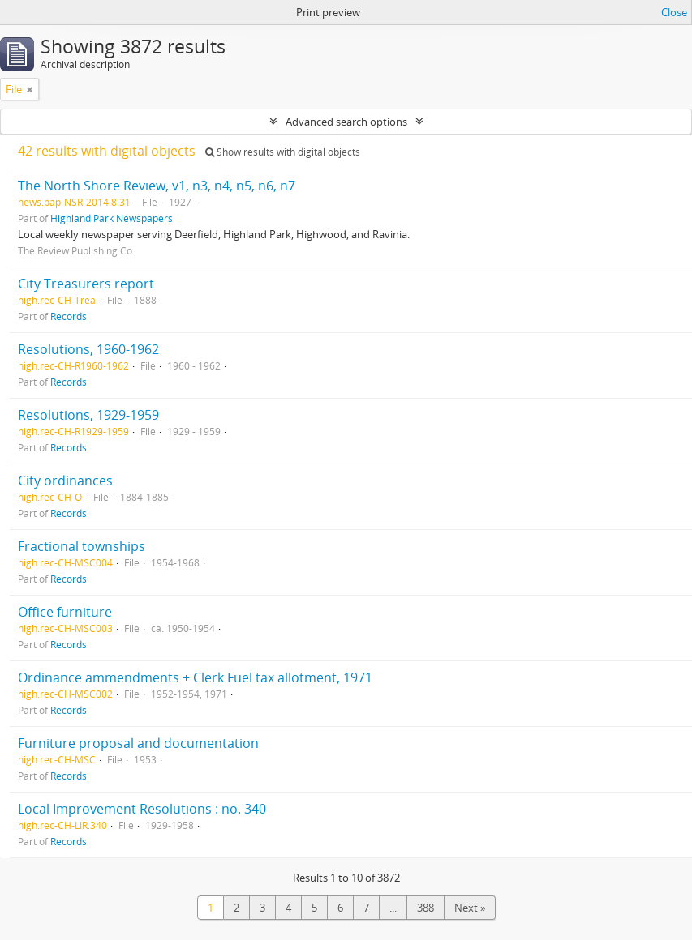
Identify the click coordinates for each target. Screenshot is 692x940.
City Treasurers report (86, 284)
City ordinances (65, 480)
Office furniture (65, 612)
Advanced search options (346, 121)
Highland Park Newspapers (111, 218)
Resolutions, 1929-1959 (88, 415)
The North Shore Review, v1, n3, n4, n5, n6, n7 (156, 185)
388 (425, 907)
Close (674, 12)
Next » (469, 907)
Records (68, 316)
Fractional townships (81, 546)
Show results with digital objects (282, 152)
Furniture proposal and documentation (138, 743)
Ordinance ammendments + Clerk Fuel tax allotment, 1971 (195, 677)
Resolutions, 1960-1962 (88, 349)
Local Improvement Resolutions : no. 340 (142, 809)
